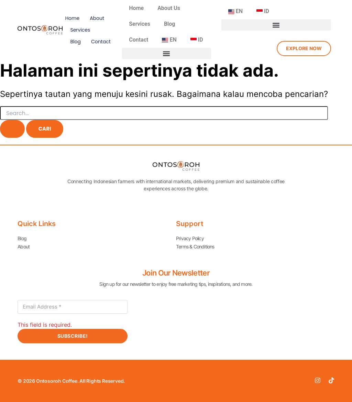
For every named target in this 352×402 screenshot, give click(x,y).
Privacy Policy (190, 238)
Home (72, 18)
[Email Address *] (73, 307)
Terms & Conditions (195, 246)
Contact (101, 41)
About (97, 18)
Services (80, 29)
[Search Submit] (12, 129)
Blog (75, 41)
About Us (168, 8)
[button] (166, 53)
